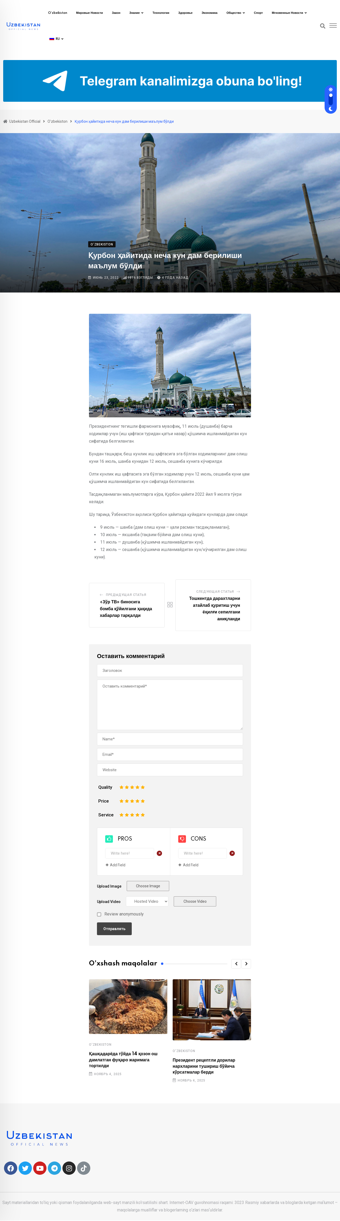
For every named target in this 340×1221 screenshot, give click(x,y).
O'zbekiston (100, 1044)
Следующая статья (215, 591)
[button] (236, 964)
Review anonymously (124, 914)
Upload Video (109, 902)
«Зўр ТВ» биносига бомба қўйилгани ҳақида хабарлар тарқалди (126, 609)
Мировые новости (89, 13)
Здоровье (185, 13)
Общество (234, 13)
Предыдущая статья (126, 595)
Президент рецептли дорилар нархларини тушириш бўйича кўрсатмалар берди (204, 1066)
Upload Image (109, 886)
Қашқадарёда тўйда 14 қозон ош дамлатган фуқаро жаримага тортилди (123, 1060)
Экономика (210, 13)
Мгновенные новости (287, 13)
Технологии (160, 13)
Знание (134, 13)
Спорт (258, 13)
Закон (116, 13)
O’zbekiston (57, 13)
